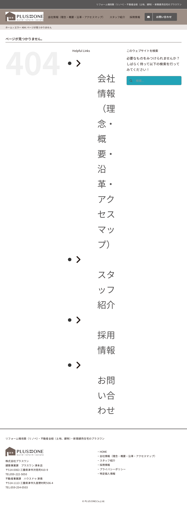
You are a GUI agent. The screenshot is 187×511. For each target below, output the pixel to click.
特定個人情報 (107, 473)
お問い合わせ (106, 394)
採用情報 (105, 465)
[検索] (131, 80)
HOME (103, 451)
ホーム (8, 27)
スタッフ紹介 (106, 289)
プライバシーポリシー (113, 469)
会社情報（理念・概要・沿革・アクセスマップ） (128, 456)
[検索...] (154, 80)
